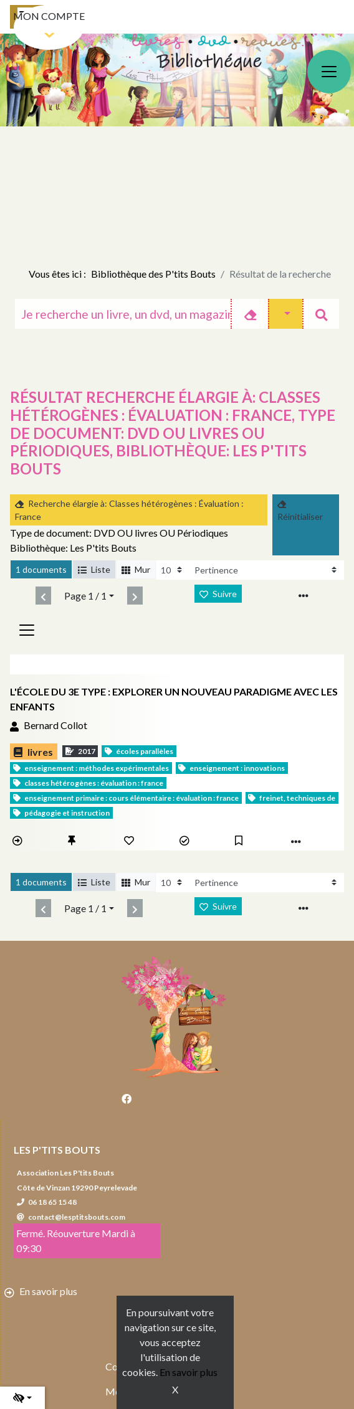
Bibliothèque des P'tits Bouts (153, 274)
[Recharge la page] (172, 570)
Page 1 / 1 (85, 595)
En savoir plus (189, 1372)
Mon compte (49, 16)
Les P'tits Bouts (57, 1150)
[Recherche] (123, 314)
